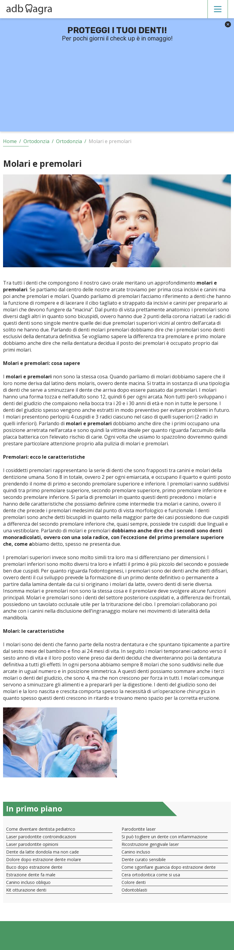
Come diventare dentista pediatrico (40, 829)
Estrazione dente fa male (30, 875)
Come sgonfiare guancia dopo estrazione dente (169, 867)
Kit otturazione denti (26, 890)
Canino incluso (136, 852)
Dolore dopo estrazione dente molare (43, 859)
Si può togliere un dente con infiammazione (164, 837)
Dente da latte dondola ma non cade (42, 852)
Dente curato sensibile (144, 859)
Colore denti (134, 882)
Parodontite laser (139, 829)
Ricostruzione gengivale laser (150, 844)
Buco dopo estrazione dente (34, 867)
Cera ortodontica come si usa (151, 875)
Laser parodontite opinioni (32, 844)
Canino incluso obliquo (28, 882)
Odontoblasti (134, 890)
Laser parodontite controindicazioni (41, 837)
